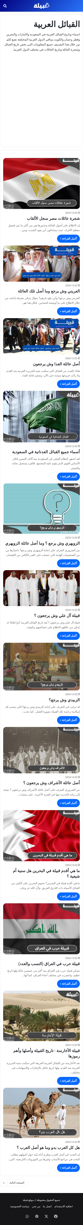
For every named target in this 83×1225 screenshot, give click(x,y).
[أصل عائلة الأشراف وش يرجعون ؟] (41, 750)
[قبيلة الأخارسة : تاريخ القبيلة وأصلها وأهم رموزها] (41, 1016)
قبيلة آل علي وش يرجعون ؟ (57, 615)
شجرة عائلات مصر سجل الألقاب (53, 218)
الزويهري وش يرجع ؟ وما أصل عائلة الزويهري (42, 543)
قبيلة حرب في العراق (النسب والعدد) (49, 963)
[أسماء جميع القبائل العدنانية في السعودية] (41, 416)
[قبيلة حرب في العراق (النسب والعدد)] (41, 928)
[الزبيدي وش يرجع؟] (41, 667)
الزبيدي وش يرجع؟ (64, 700)
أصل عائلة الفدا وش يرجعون (56, 364)
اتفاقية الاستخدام (63, 1206)
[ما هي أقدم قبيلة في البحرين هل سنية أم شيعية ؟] (41, 835)
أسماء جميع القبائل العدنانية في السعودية (46, 451)
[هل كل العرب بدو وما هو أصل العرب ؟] (41, 1113)
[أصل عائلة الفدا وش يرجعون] (41, 336)
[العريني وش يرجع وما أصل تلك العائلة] (41, 263)
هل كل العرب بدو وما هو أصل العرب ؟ (48, 1147)
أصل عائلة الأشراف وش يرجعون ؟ (51, 782)
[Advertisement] (41, 97)
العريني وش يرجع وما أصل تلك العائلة (49, 291)
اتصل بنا (47, 1206)
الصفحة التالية (13, 1182)
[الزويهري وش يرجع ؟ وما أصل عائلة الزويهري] (41, 508)
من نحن (36, 1206)
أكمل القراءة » (68, 238)
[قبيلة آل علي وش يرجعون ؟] (41, 588)
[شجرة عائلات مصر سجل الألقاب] (41, 183)
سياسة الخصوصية (19, 1206)
